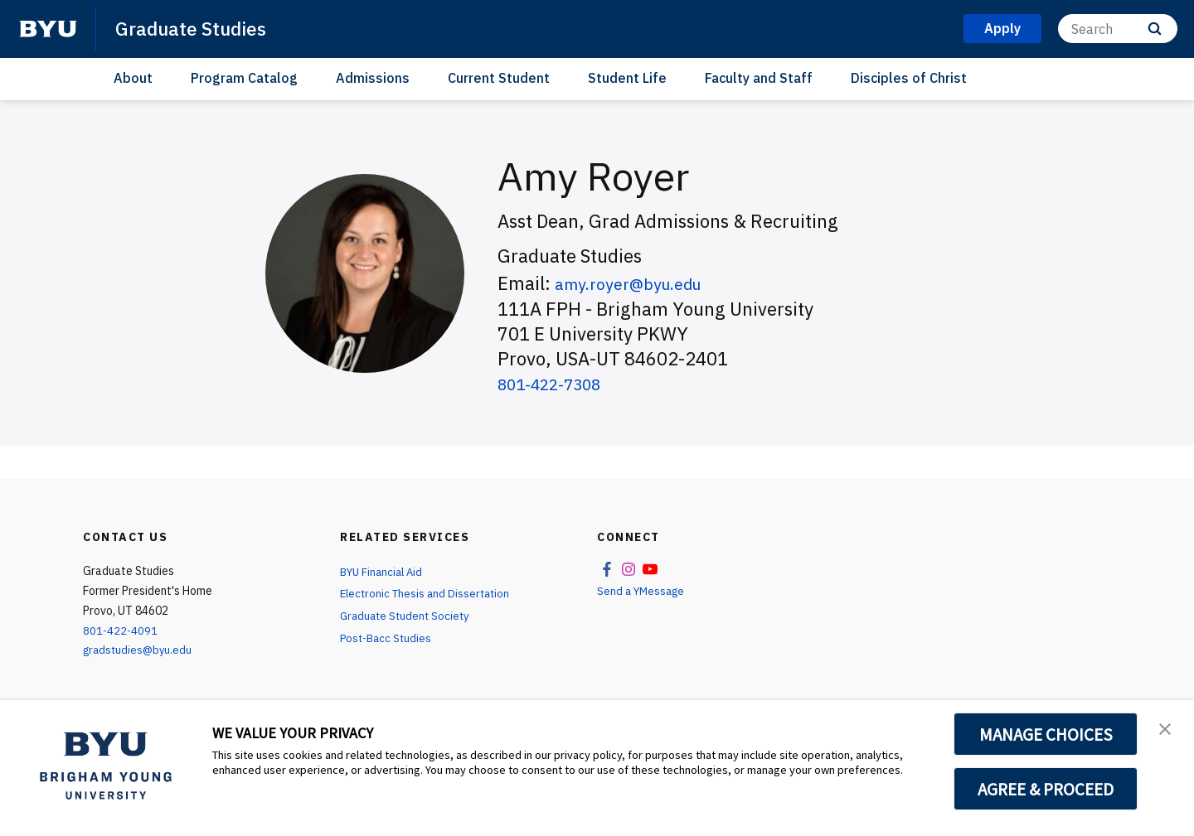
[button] (1166, 730)
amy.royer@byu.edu (639, 283)
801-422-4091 (121, 630)
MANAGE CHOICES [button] (1046, 734)
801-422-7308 (558, 383)
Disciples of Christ (909, 78)
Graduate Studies (194, 28)
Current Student (499, 78)
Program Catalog (244, 78)
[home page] (48, 29)
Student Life (627, 78)
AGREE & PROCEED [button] (1046, 788)
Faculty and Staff (759, 78)
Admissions (373, 78)
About (133, 78)
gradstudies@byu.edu (140, 649)
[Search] (1117, 28)
